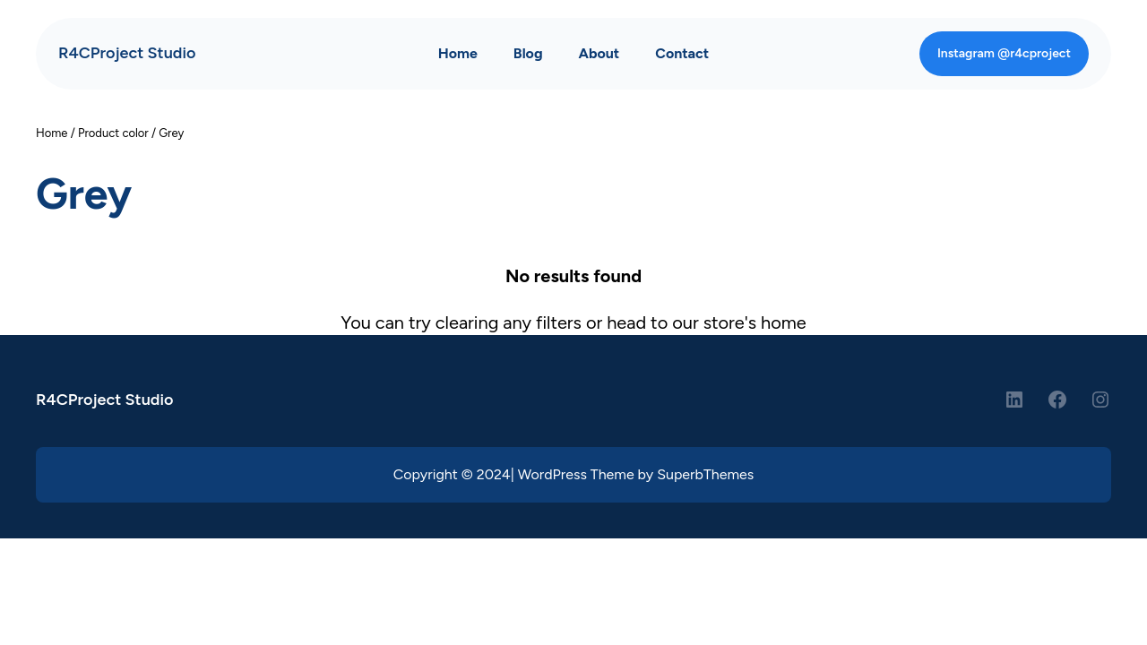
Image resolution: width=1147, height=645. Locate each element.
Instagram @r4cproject (1004, 53)
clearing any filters (509, 322)
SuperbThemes (705, 474)
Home (51, 133)
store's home (754, 322)
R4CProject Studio (126, 53)
